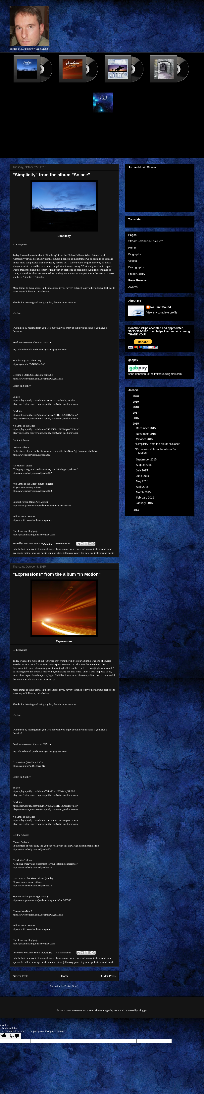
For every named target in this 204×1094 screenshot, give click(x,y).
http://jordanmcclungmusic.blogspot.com (34, 534)
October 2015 (145, 439)
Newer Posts (20, 976)
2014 (136, 510)
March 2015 (143, 492)
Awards (132, 287)
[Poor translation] (14, 1036)
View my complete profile (161, 312)
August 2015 (144, 464)
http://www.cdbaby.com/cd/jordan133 (32, 490)
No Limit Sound (160, 307)
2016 (136, 418)
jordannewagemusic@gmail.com (49, 349)
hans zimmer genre (66, 548)
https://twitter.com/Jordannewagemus (32, 519)
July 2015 (142, 470)
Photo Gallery (136, 273)
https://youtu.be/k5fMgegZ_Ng (29, 765)
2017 (136, 412)
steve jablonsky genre (68, 552)
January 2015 (145, 503)
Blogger (142, 1010)
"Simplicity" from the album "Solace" (51, 174)
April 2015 (142, 486)
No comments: (63, 543)
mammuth (119, 1010)
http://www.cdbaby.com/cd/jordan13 (32, 454)
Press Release (137, 280)
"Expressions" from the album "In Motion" (57, 574)
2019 (136, 401)
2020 (136, 396)
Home (65, 976)
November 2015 (146, 433)
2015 (136, 423)
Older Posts (108, 976)
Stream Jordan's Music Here (145, 241)
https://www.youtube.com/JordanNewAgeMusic (38, 378)
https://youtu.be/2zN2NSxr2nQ (29, 364)
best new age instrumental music (38, 548)
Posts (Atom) (71, 986)
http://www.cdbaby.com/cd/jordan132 (32, 472)
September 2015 (146, 459)
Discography (136, 267)
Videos (132, 260)
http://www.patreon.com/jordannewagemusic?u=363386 (42, 505)
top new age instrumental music (97, 552)
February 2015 (145, 497)
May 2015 (142, 481)
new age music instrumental (91, 548)
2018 (136, 407)
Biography (134, 254)
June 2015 (143, 475)
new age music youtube (44, 552)
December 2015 (146, 428)
